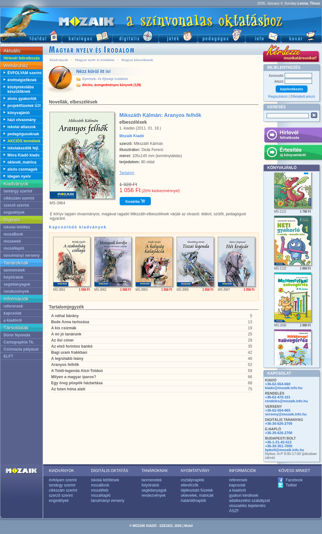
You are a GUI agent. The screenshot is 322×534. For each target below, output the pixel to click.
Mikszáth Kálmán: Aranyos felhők (160, 115)
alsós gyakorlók (22, 98)
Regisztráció (278, 96)
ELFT (8, 356)
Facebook (294, 480)
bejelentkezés (291, 89)
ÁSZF (234, 511)
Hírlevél (293, 136)
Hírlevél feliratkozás (22, 58)
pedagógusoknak (23, 134)
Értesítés (293, 153)
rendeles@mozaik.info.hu (286, 401)
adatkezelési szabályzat (249, 500)
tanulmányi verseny (22, 255)
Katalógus (87, 35)
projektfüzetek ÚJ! (24, 105)
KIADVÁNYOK (61, 470)
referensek (13, 306)
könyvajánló (18, 113)
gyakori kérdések (243, 495)
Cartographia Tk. (19, 342)
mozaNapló (14, 248)
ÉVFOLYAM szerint (24, 73)
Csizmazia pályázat (21, 349)
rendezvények (16, 291)
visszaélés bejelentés (247, 505)
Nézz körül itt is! (93, 71)
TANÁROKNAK (155, 470)
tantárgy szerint (18, 191)
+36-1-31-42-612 (278, 442)
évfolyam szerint (63, 480)
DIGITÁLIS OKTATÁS (109, 470)
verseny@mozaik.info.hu (286, 414)
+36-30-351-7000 (278, 446)
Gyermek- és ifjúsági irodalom (105, 79)
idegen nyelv (19, 176)
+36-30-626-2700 (278, 423)
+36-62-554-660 (277, 384)
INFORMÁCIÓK (242, 470)
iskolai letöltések (105, 480)
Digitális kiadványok (135, 35)
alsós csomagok (22, 169)
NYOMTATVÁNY (195, 470)
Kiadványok (59, 60)
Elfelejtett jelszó (302, 96)
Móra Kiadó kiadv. (23, 155)
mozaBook (13, 234)
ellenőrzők (189, 485)
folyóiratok (13, 277)
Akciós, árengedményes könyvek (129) (111, 85)
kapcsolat (12, 313)
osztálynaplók (192, 480)
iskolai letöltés (17, 227)
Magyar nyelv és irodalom (94, 60)
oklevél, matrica (21, 162)
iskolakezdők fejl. (23, 148)
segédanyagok (17, 284)
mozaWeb (99, 490)
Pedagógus (221, 35)
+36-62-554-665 (277, 410)
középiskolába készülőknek (20, 89)
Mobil (188, 526)
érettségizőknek (22, 80)
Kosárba (135, 201)
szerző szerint (16, 205)
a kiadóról (13, 320)
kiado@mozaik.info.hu (283, 388)
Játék (178, 35)
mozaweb (12, 241)
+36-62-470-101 (277, 397)
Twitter (291, 485)
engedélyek (14, 212)
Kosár (301, 35)
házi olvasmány (21, 120)
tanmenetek (14, 270)
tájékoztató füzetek (197, 490)
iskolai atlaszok (21, 127)
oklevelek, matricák (197, 495)
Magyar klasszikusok (137, 60)
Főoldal (31, 35)
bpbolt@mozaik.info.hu (284, 450)
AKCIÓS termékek (24, 141)
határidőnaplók (193, 500)
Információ (263, 35)
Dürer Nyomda (17, 335)
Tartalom (126, 173)
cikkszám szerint (19, 198)
